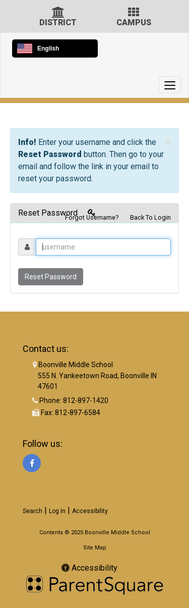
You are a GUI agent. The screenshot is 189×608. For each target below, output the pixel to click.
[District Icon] (58, 13)
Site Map (94, 547)
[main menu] (170, 84)
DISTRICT (58, 22)
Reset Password (51, 277)
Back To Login (150, 217)
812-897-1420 (85, 400)
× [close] (168, 141)
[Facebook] (32, 463)
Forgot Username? (91, 217)
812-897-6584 (77, 413)
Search (32, 511)
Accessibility (90, 511)
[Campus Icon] (133, 13)
